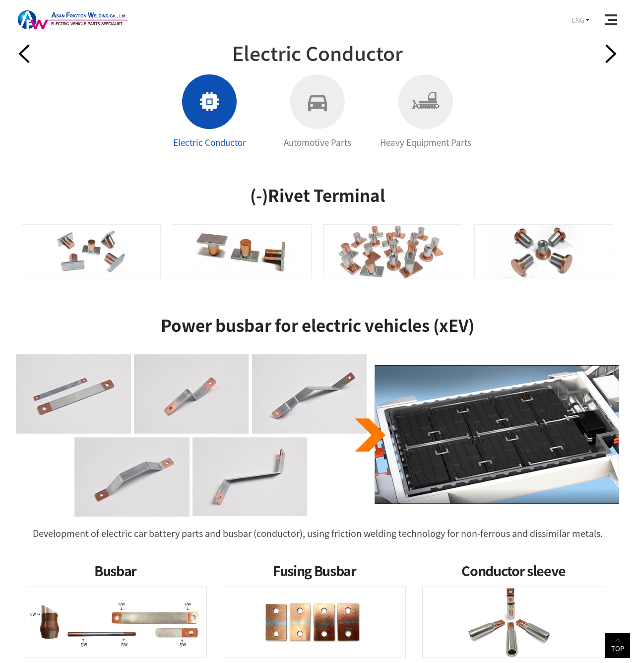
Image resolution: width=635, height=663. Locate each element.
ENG (581, 20)
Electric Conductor (209, 111)
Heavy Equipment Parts (425, 111)
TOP (617, 645)
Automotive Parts (317, 111)
